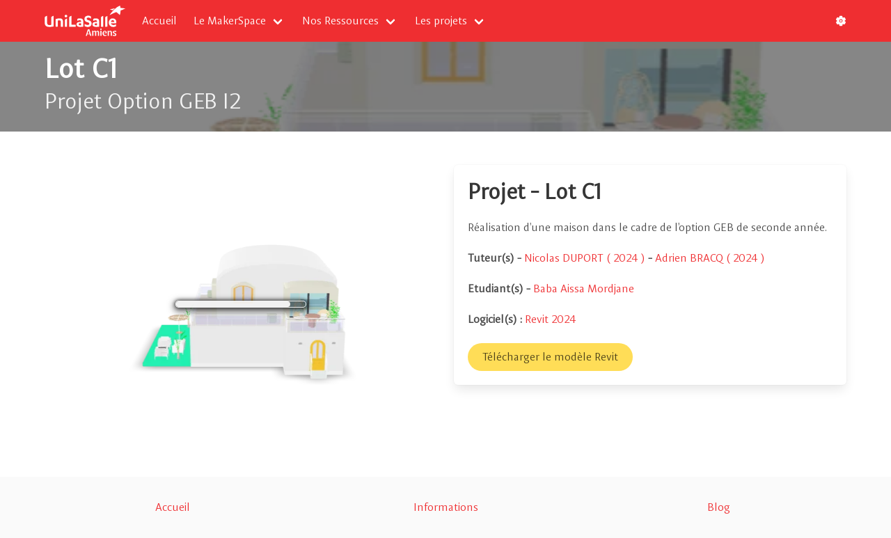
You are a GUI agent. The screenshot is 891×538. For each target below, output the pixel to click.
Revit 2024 (550, 319)
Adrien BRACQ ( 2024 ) (710, 257)
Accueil (159, 20)
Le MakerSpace (230, 20)
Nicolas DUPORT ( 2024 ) (586, 257)
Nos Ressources (340, 20)
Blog (718, 507)
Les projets (441, 20)
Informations (445, 507)
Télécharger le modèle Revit (550, 356)
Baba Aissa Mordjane (583, 288)
